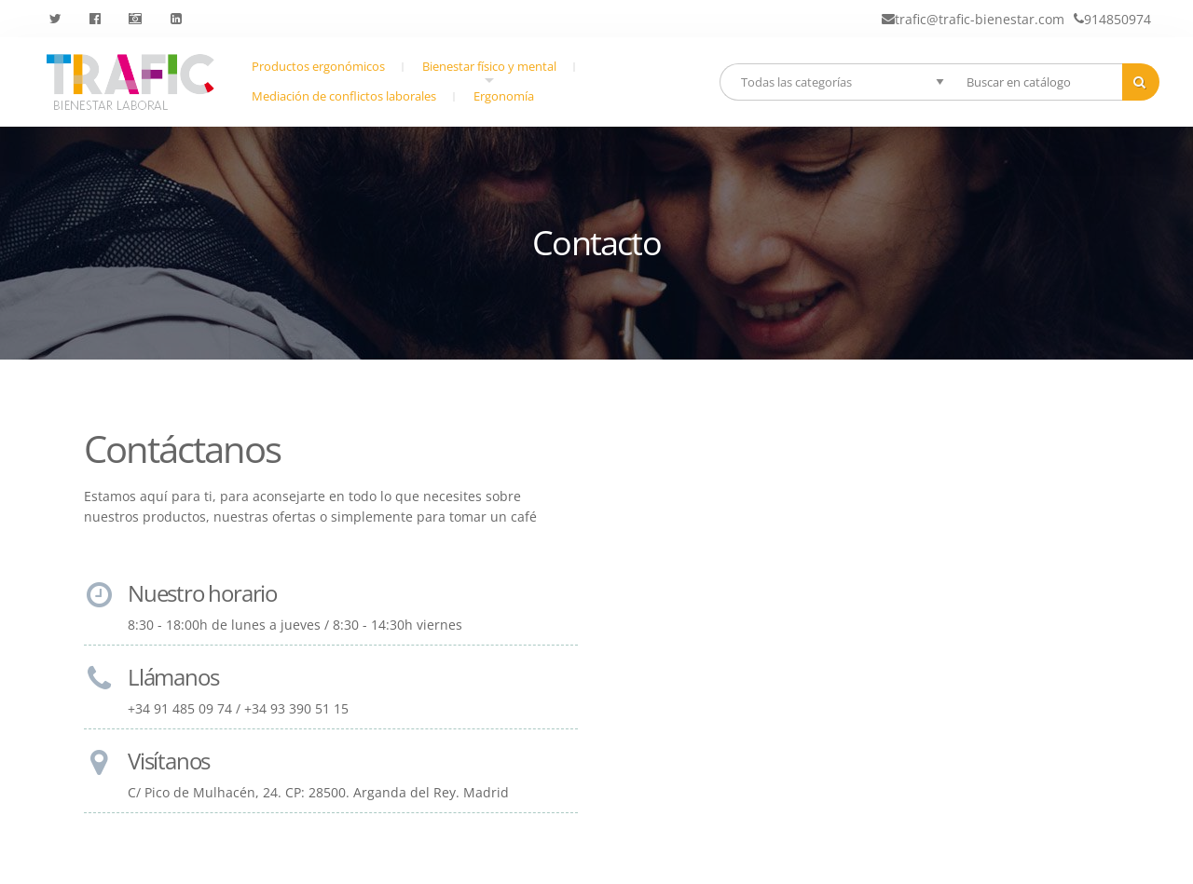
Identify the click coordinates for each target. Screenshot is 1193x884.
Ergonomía (503, 96)
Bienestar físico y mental (489, 71)
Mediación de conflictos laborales (344, 96)
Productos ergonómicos (318, 67)
